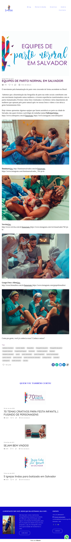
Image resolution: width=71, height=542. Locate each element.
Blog (29, 7)
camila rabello (20, 348)
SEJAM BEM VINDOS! (16, 445)
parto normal (17, 357)
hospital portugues (20, 351)
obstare (52, 351)
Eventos (53, 7)
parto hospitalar (39, 354)
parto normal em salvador (32, 357)
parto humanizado (52, 354)
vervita (25, 360)
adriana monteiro (8, 348)
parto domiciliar (27, 354)
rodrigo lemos (47, 357)
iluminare (31, 351)
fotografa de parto (42, 348)
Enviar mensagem (59, 517)
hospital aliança (7, 351)
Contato (62, 10)
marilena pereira (42, 351)
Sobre (63, 7)
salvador (56, 357)
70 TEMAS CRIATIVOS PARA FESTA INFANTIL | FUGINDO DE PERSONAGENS (31, 413)
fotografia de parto (56, 348)
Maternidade (40, 7)
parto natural (7, 357)
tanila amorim (16, 360)
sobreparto (6, 360)
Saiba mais (25, 533)
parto (18, 354)
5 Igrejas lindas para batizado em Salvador (30, 476)
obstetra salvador (8, 354)
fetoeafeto (30, 348)
